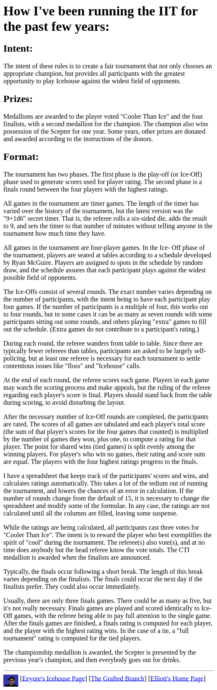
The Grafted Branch (117, 678)
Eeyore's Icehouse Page (53, 678)
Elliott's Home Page (176, 678)
